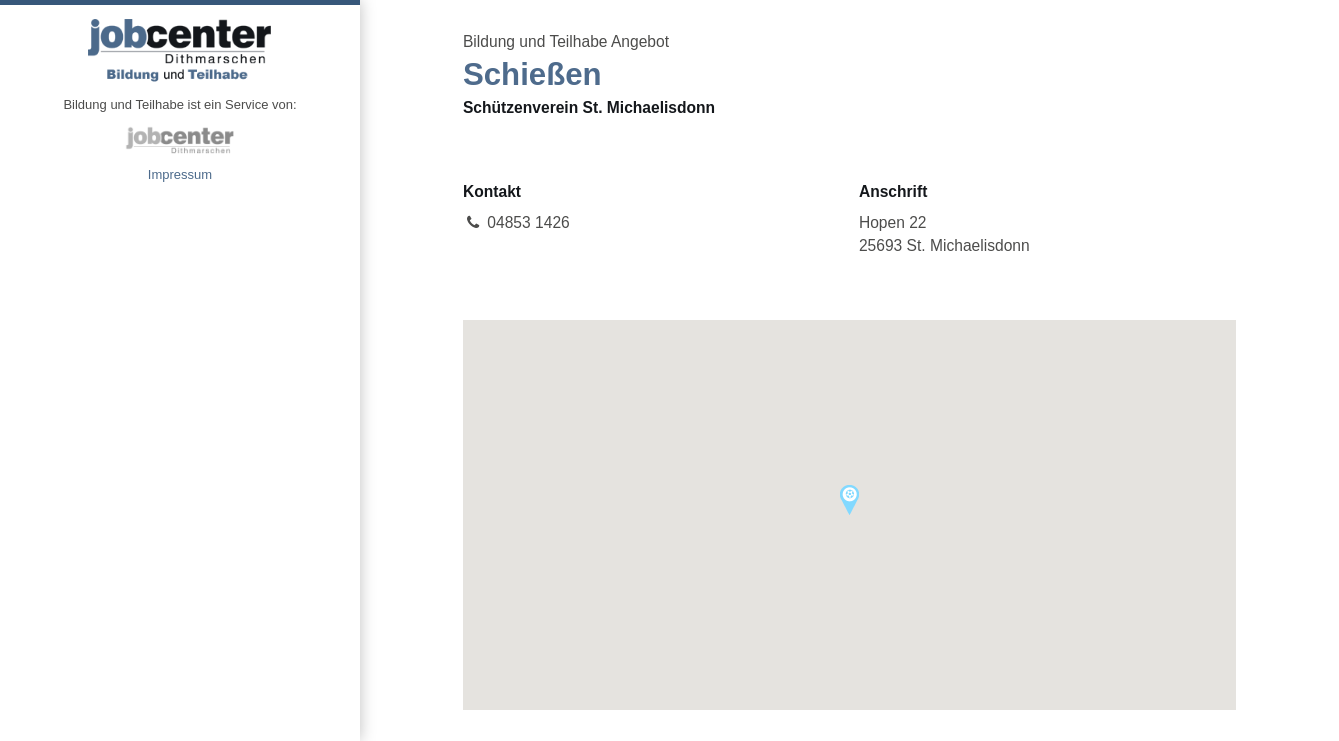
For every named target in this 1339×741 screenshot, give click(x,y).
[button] (849, 500)
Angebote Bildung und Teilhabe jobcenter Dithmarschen (180, 50)
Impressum (180, 174)
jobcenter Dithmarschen (180, 140)
